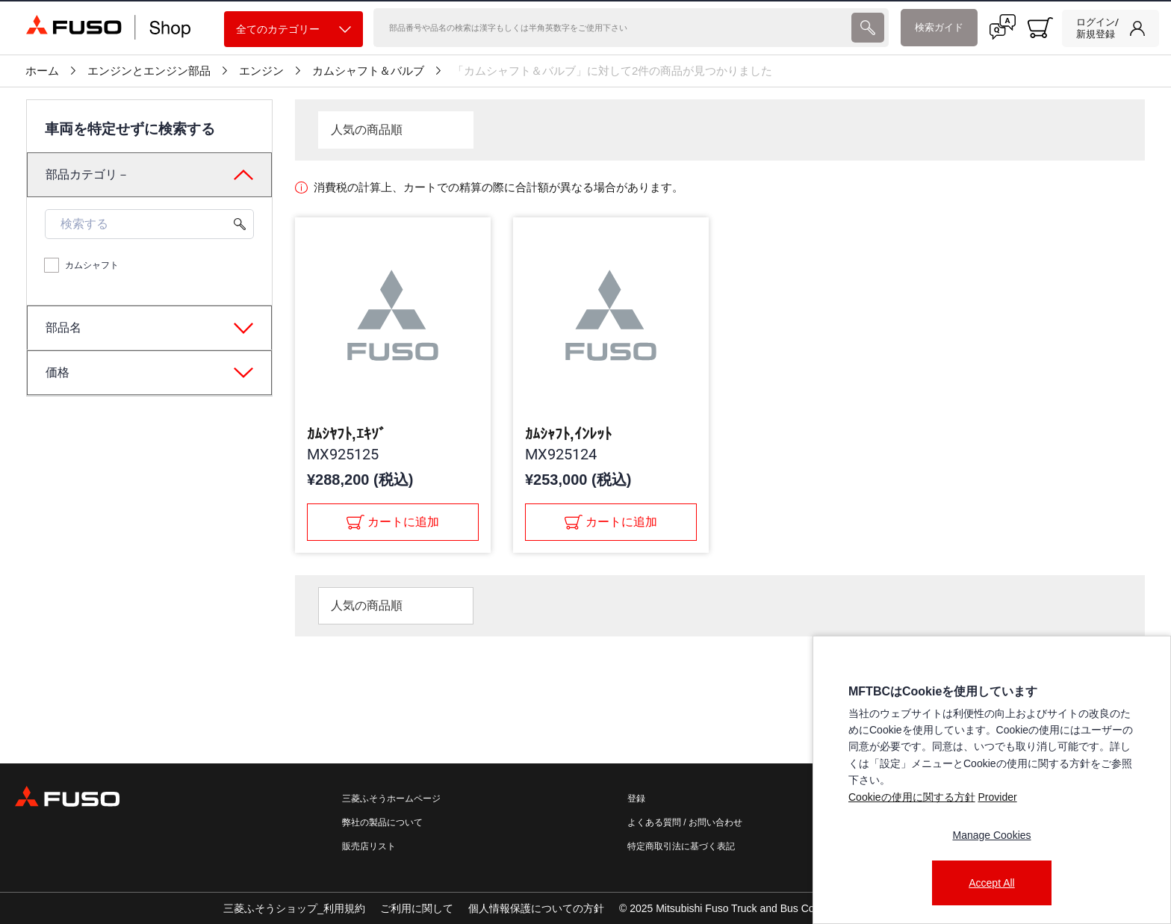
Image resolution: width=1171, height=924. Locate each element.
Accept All (991, 883)
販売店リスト (369, 846)
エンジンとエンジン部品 (149, 71)
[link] (1110, 28)
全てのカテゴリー (293, 29)
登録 (636, 798)
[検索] (611, 27)
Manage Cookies (991, 835)
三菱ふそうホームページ (391, 798)
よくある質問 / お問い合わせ (684, 822)
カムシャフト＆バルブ (368, 71)
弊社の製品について (382, 822)
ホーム (42, 71)
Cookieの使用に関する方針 (911, 797)
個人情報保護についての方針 (536, 908)
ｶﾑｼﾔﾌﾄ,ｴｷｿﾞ (346, 434)
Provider (997, 797)
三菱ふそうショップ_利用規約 (294, 908)
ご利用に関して (416, 908)
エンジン (261, 71)
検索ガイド (939, 27)
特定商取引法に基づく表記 (681, 846)
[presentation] (867, 28)
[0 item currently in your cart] (1040, 27)
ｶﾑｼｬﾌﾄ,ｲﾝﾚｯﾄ (568, 434)
